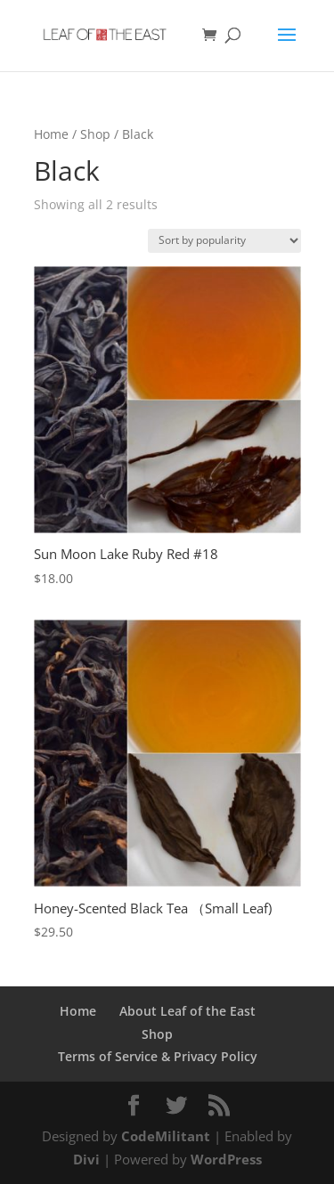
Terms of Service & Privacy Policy (157, 1056)
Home (51, 134)
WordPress (226, 1159)
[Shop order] (224, 241)
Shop (95, 134)
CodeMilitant (165, 1136)
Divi (86, 1159)
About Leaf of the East (187, 1010)
